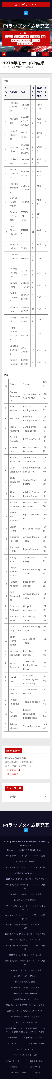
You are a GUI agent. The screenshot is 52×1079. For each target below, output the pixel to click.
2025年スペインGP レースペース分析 (25, 940)
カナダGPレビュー (36, 1043)
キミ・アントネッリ (25, 1049)
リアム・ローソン (13, 1061)
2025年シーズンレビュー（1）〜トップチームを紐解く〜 (24, 907)
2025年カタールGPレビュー (25, 873)
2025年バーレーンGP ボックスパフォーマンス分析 (25, 947)
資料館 (37, 1072)
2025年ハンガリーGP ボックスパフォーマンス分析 (25, 963)
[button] (39, 54)
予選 (43, 37)
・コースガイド (13, 773)
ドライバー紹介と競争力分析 (25, 1055)
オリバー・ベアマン (14, 1043)
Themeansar (25, 845)
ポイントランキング (25, 44)
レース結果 (35, 37)
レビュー (9, 37)
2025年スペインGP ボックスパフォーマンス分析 (25, 934)
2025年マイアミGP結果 (25, 982)
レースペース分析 (21, 37)
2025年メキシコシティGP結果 (24, 993)
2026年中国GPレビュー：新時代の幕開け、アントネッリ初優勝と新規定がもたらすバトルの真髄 (25, 1030)
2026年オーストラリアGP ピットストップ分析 (25, 1005)
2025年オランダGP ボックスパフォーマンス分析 (25, 867)
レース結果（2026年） (19, 1072)
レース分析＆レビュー (35, 1061)
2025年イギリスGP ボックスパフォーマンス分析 (25, 855)
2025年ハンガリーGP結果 (25, 976)
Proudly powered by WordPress (17, 841)
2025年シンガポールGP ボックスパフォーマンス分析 (25, 926)
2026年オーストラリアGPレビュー (25, 1016)
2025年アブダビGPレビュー (31, 850)
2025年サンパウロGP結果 (25, 900)
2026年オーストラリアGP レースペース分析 (25, 1011)
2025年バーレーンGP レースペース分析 (25, 955)
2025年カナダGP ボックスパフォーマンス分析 (25, 879)
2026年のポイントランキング (25, 1022)
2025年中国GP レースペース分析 (25, 999)
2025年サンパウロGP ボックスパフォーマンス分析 (25, 886)
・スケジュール (13, 769)
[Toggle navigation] (33, 54)
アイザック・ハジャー (33, 1037)
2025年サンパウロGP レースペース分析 (25, 894)
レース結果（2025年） (32, 1066)
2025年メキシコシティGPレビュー (25, 987)
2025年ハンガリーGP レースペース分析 (25, 970)
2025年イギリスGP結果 (25, 861)
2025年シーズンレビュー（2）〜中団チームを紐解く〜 (25, 917)
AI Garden (12, 1037)
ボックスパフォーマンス (21, 40)
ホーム (6, 67)
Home (10, 850)
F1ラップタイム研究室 (26, 26)
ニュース (35, 40)
